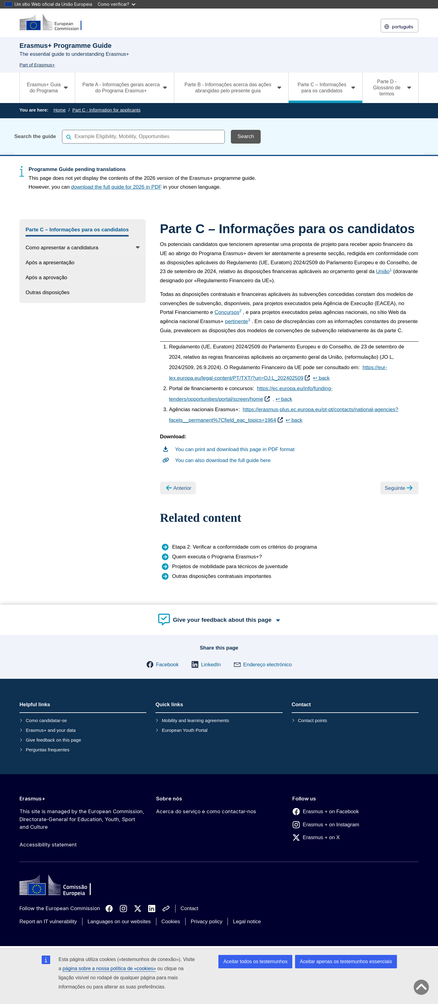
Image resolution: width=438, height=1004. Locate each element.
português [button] (399, 27)
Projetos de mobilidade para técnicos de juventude (230, 566)
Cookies (171, 921)
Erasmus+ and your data (51, 730)
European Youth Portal (184, 730)
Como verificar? (116, 4)
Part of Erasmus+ (37, 64)
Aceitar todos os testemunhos (255, 961)
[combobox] (143, 136)
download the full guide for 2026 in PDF (116, 187)
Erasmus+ (32, 799)
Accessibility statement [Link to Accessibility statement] (48, 845)
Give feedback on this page (53, 739)
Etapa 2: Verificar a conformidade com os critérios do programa (244, 547)
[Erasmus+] (54, 22)
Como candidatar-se (46, 720)
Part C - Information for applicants (106, 109)
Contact (190, 908)
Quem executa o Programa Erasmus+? (217, 557)
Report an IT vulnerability (48, 921)
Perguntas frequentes (47, 749)
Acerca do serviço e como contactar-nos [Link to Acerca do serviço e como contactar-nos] (206, 811)
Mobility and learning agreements (195, 720)
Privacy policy (206, 921)
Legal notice (247, 921)
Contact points (312, 720)
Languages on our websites (119, 921)
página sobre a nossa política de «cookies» (109, 968)
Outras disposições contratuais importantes (221, 576)
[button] (162, 664)
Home (60, 109)
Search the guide (35, 136)
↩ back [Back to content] (321, 378)
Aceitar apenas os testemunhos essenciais (346, 961)
